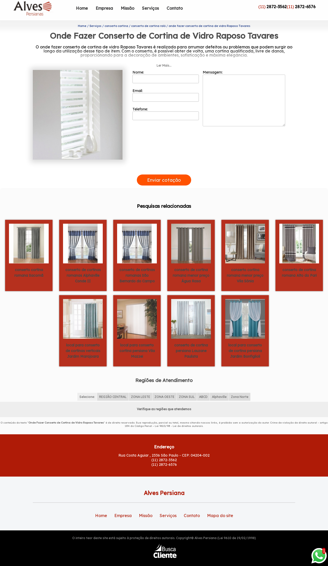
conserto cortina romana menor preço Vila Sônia (245, 267)
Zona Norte (239, 388)
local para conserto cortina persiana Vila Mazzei (137, 342)
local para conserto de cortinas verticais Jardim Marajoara (83, 342)
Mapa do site (220, 507)
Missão (127, 8)
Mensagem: (244, 90)
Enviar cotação (164, 172)
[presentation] (164, 160)
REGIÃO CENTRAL (113, 388)
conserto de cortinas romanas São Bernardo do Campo (137, 267)
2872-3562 (276, 6)
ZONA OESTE (165, 388)
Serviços (150, 8)
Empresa (104, 8)
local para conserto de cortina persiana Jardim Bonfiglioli (245, 342)
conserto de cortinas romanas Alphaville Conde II (83, 267)
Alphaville (219, 388)
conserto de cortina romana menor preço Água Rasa (191, 267)
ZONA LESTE (140, 388)
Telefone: (165, 105)
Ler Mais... (164, 57)
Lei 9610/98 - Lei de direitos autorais (179, 417)
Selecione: (87, 388)
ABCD (203, 388)
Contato (175, 8)
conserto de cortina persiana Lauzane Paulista (191, 342)
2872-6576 (305, 6)
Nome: (165, 68)
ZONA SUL (187, 388)
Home (82, 8)
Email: (165, 87)
